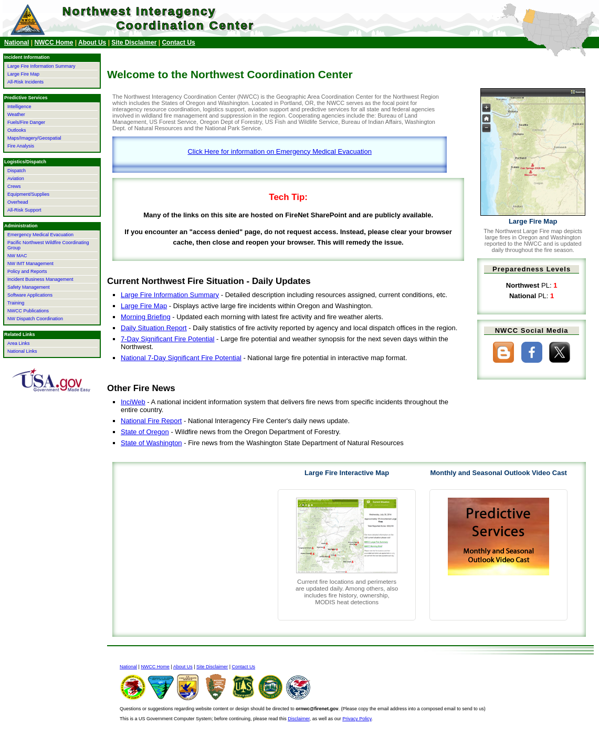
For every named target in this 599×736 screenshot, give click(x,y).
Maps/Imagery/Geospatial (34, 138)
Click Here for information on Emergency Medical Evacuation (279, 151)
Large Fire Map (144, 306)
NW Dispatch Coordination (35, 318)
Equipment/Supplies (28, 194)
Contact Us (178, 42)
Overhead (17, 202)
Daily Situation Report (154, 328)
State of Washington (151, 443)
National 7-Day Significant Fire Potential (181, 358)
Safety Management (28, 287)
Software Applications (29, 295)
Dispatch (16, 170)
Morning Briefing (146, 317)
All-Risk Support (24, 210)
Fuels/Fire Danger (26, 122)
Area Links (18, 343)
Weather (16, 114)
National (16, 42)
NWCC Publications (28, 310)
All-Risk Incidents (25, 82)
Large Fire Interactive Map (346, 473)
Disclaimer (299, 718)
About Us (92, 42)
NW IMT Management (30, 263)
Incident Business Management (40, 279)
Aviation (15, 178)
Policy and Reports (27, 271)
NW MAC (17, 255)
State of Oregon (145, 432)
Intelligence (19, 106)
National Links (22, 351)
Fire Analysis (20, 146)
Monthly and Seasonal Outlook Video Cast (498, 473)
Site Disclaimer (133, 42)
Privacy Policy (356, 718)
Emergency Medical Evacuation (40, 234)
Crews (14, 186)
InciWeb (133, 402)
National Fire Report (151, 421)
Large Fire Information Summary (170, 295)
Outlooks (16, 130)
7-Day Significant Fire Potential (167, 339)
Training (15, 303)
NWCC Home (53, 42)
